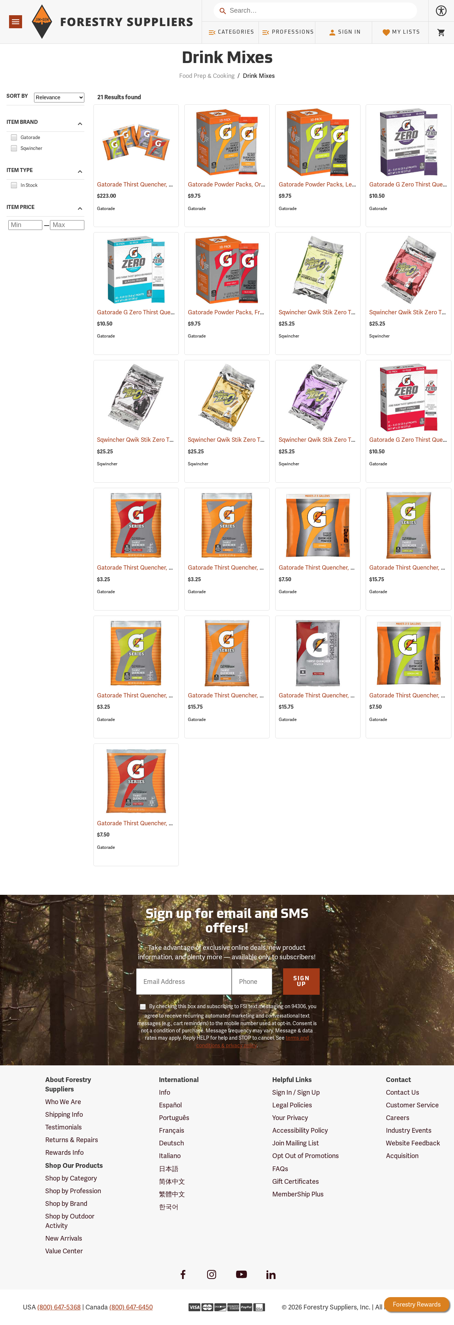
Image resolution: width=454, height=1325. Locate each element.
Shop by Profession (73, 1191)
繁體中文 (172, 1194)
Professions (287, 32)
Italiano (170, 1156)
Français (171, 1130)
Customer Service (412, 1105)
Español (170, 1105)
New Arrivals (63, 1238)
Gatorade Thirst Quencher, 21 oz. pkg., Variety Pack (174, 184)
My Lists (401, 32)
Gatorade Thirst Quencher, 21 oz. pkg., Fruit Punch (173, 823)
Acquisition (402, 1156)
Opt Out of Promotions (305, 1156)
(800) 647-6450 (131, 1307)
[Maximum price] (67, 225)
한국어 (168, 1207)
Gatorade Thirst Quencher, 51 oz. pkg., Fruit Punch (355, 695)
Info (164, 1092)
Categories (231, 32)
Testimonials (63, 1127)
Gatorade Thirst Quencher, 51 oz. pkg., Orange (259, 695)
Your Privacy (290, 1118)
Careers (397, 1118)
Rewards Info (64, 1152)
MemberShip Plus (298, 1194)
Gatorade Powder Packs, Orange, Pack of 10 (256, 184)
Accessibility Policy (300, 1130)
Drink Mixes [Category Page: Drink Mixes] (227, 59)
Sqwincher (289, 336)
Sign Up (301, 982)
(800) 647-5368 (59, 1307)
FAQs (280, 1169)
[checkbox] (13, 136)
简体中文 (172, 1181)
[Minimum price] (25, 225)
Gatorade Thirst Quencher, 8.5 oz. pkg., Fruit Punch (175, 567)
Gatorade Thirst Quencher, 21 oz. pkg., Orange (350, 567)
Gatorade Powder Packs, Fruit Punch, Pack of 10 (262, 312)
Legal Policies (292, 1105)
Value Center (64, 1251)
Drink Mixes (259, 76)
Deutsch (171, 1143)
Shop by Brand (66, 1203)
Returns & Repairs (71, 1140)
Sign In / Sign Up (296, 1092)
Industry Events (409, 1130)
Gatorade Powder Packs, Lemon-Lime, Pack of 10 (354, 184)
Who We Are (63, 1102)
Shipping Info (64, 1114)
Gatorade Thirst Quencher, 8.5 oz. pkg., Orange (260, 567)
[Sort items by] (59, 97)
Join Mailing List (295, 1143)
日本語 (168, 1169)
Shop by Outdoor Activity (69, 1221)
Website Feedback (413, 1143)
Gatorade (106, 208)
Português (174, 1118)
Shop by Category (71, 1178)
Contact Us (402, 1092)
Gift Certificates (295, 1181)
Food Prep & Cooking (207, 76)
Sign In (344, 32)
